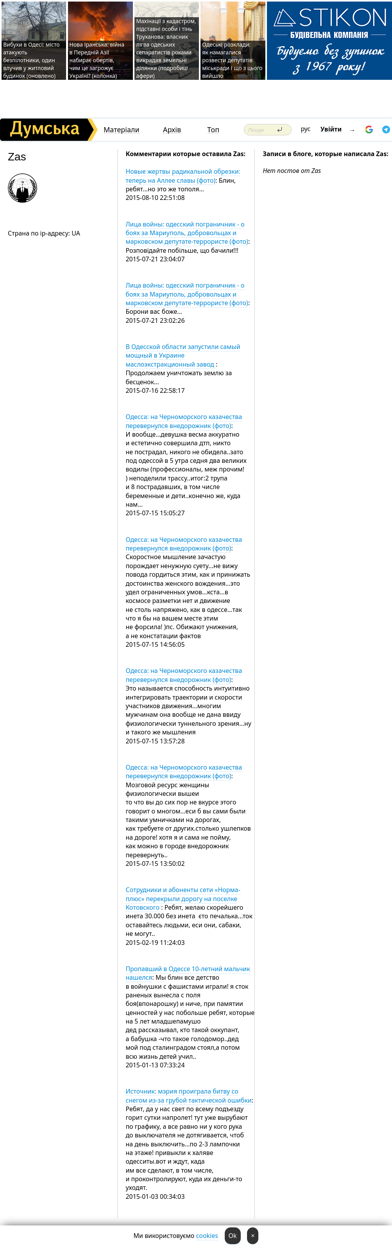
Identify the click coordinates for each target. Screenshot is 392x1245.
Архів (172, 129)
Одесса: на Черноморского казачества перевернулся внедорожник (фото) (183, 421)
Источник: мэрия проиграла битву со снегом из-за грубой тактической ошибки (188, 1095)
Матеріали (122, 129)
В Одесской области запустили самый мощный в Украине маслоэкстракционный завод (182, 355)
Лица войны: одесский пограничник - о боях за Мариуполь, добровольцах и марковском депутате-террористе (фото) (186, 233)
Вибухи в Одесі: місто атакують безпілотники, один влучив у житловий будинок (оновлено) (31, 60)
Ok (233, 1235)
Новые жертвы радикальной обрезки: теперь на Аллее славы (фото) (182, 175)
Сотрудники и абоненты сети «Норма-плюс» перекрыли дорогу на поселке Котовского (182, 898)
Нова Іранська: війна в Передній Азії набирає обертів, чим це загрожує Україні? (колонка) (97, 60)
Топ (213, 129)
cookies (207, 1235)
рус (306, 128)
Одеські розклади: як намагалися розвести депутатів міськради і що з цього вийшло (232, 60)
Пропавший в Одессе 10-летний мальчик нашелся (187, 973)
